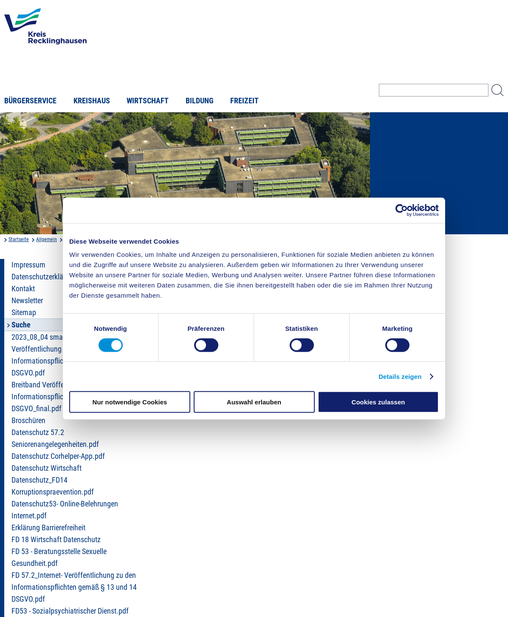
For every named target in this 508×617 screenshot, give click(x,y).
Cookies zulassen (378, 402)
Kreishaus (91, 101)
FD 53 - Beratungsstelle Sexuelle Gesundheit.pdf (59, 557)
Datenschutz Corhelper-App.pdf (58, 456)
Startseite (18, 239)
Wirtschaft (148, 101)
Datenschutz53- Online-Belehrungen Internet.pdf (64, 510)
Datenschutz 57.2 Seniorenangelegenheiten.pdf (55, 438)
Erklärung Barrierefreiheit (48, 527)
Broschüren (28, 420)
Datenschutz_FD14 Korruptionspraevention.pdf (52, 486)
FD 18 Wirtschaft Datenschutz (56, 539)
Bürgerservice (30, 101)
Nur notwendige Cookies (130, 402)
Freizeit (244, 101)
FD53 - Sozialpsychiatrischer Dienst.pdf (70, 611)
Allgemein (46, 239)
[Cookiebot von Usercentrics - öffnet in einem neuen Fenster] (401, 210)
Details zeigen (399, 376)
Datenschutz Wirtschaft (46, 468)
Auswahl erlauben (254, 402)
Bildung (200, 101)
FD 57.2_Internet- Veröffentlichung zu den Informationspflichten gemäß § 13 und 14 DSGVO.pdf (74, 587)
